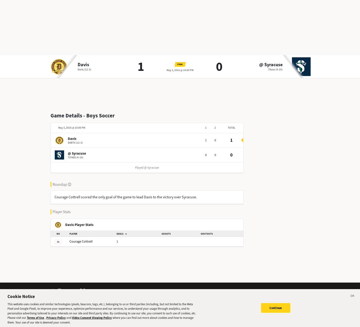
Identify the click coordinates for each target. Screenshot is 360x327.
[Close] (352, 301)
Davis (83, 65)
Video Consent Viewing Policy (92, 323)
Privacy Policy (56, 323)
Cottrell (81, 241)
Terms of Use (35, 323)
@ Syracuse (271, 65)
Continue (275, 313)
